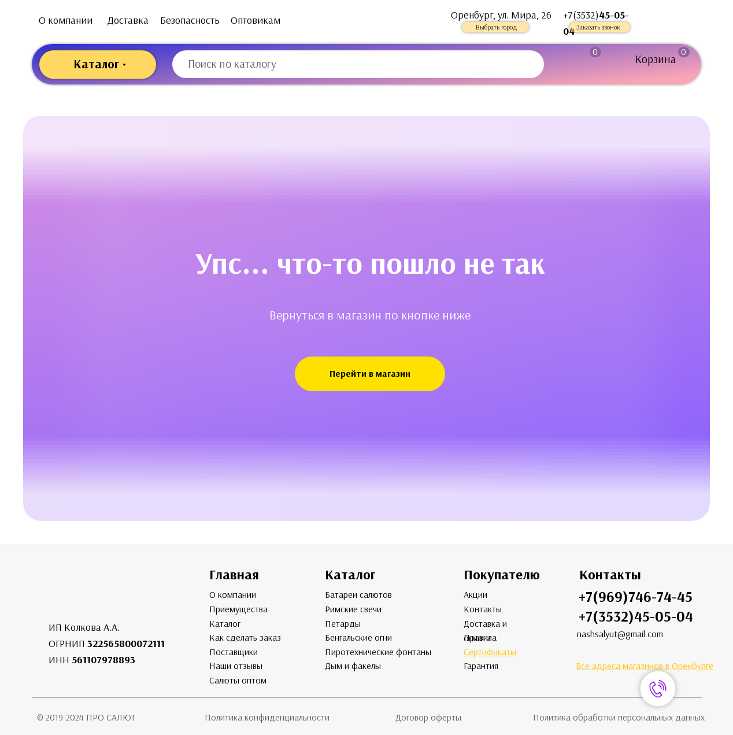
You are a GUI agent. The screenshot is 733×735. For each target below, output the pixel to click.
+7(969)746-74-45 (636, 597)
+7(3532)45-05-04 (636, 617)
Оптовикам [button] (255, 20)
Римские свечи (353, 609)
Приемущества (238, 609)
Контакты (483, 609)
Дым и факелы (353, 665)
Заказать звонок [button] (598, 27)
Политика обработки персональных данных (619, 717)
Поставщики (233, 651)
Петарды (343, 623)
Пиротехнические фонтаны (378, 651)
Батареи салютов (358, 594)
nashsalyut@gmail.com (620, 634)
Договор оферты (428, 717)
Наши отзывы (235, 665)
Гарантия (481, 665)
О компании (65, 20)
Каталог (224, 623)
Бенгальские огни (358, 637)
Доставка (128, 20)
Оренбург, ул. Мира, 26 (501, 15)
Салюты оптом (237, 680)
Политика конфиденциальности (267, 717)
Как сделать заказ (245, 637)
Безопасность (190, 20)
